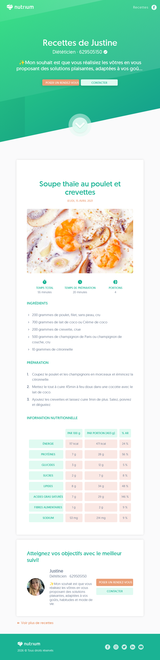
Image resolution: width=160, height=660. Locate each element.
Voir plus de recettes (34, 623)
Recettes (140, 7)
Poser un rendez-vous (62, 83)
